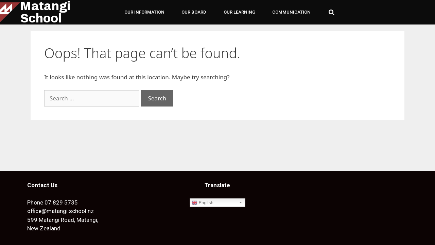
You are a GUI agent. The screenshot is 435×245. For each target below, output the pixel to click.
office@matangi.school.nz (60, 211)
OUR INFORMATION (144, 12)
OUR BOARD (193, 12)
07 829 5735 (61, 202)
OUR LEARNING (239, 12)
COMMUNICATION (291, 12)
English (202, 203)
